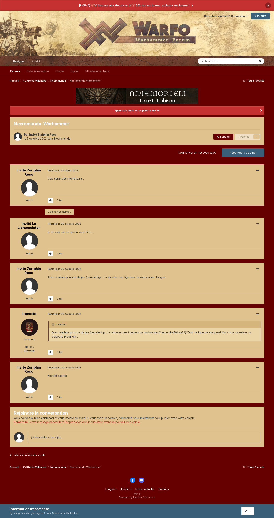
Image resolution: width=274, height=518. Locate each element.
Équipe (75, 70)
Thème (126, 489)
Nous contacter (145, 489)
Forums (15, 70)
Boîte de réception (38, 70)
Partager (223, 136)
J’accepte (252, 510)
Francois (29, 314)
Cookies (163, 489)
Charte (60, 70)
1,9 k (29, 346)
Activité (35, 61)
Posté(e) (63, 170)
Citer (59, 200)
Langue (111, 489)
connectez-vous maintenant (136, 418)
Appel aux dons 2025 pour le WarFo (137, 110)
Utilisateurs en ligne (97, 70)
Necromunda (62, 138)
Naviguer (19, 63)
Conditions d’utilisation (65, 513)
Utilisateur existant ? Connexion (226, 15)
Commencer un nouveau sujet (197, 152)
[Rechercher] (218, 61)
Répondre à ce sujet (243, 152)
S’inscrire (260, 15)
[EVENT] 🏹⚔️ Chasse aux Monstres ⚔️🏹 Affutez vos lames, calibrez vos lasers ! (134, 5)
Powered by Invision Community (137, 497)
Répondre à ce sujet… (46, 437)
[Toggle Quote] (53, 324)
